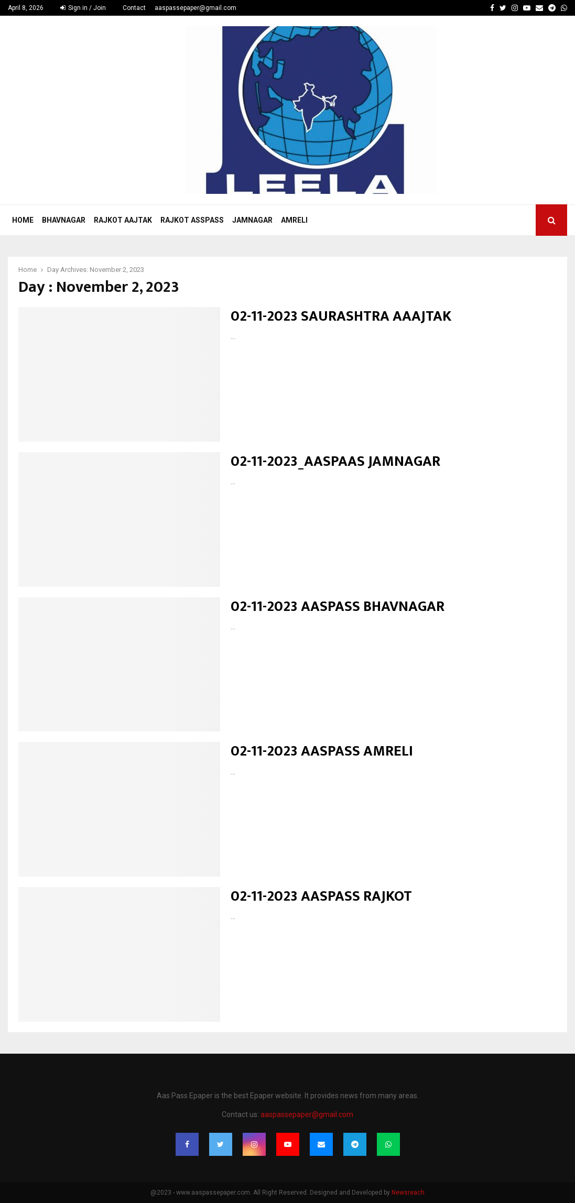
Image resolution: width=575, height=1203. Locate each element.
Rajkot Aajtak (123, 220)
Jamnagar (252, 220)
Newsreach (408, 1192)
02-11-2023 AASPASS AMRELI (322, 751)
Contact (134, 8)
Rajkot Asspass (192, 220)
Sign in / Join (83, 8)
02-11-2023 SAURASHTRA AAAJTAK (341, 316)
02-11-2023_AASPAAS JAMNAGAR (335, 461)
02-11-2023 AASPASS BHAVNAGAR (337, 606)
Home (23, 220)
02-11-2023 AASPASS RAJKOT (321, 896)
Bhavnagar (63, 220)
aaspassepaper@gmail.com (195, 8)
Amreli (294, 220)
